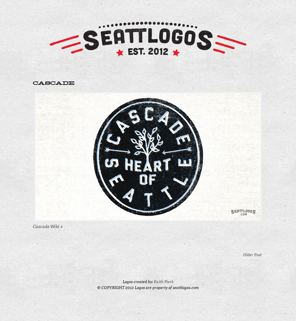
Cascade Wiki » (48, 226)
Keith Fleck (164, 281)
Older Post (252, 254)
